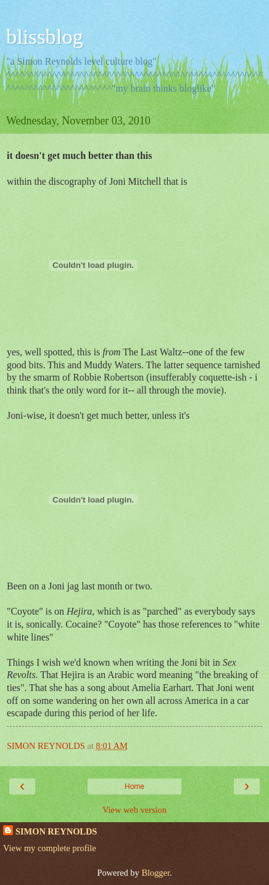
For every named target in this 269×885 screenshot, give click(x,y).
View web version (134, 810)
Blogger (155, 873)
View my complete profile (49, 848)
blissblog (44, 36)
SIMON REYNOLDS (56, 831)
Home (134, 786)
